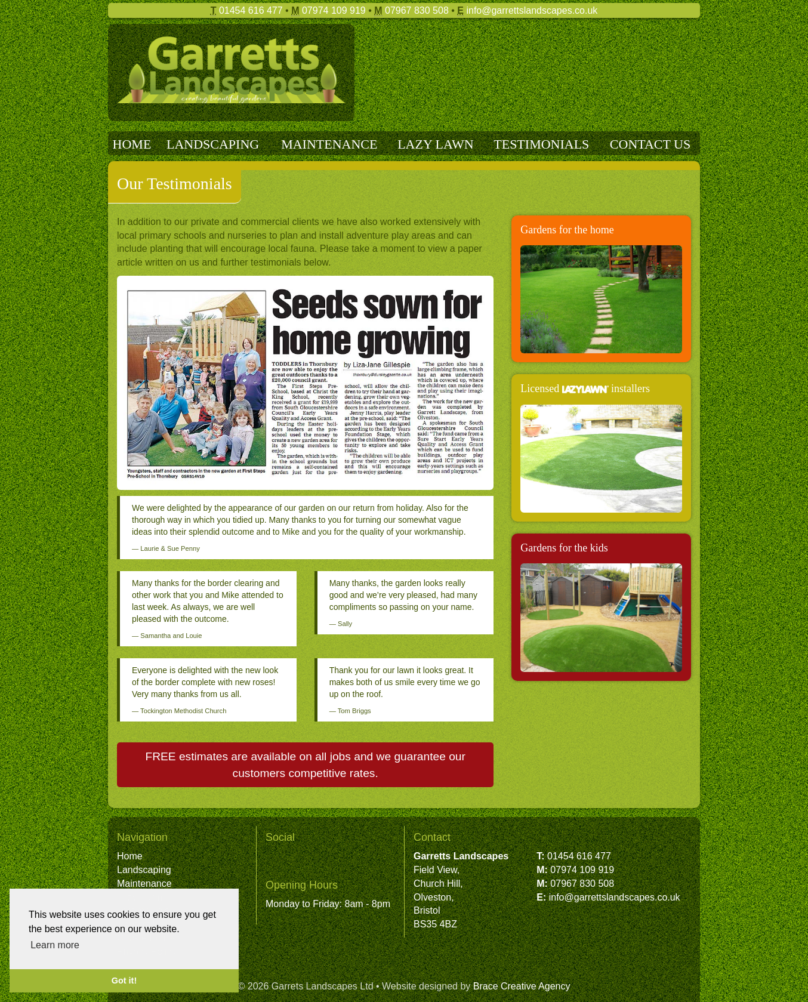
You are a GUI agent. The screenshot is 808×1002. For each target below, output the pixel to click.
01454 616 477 (251, 10)
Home (130, 856)
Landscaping (144, 870)
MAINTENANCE (329, 144)
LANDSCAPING (212, 144)
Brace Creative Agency (521, 986)
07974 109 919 (334, 10)
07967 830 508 (417, 10)
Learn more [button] (54, 945)
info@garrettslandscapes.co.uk (531, 10)
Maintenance (144, 883)
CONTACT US (650, 144)
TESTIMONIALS (541, 144)
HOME (132, 144)
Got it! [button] (124, 980)
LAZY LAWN (435, 144)
